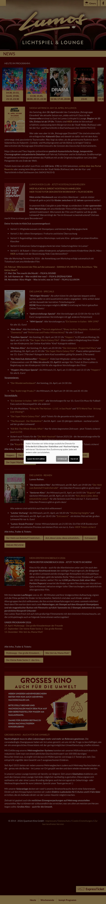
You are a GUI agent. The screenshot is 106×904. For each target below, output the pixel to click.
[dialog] (53, 452)
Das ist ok (74, 459)
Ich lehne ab (62, 459)
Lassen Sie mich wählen (36, 459)
